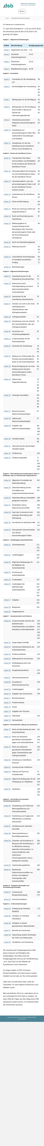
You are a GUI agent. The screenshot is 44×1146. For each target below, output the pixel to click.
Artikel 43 (7, 458)
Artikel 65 (7, 663)
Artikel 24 (7, 276)
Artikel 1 (7, 50)
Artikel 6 (7, 86)
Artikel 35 (7, 379)
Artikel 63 (7, 654)
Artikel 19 (7, 223)
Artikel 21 (7, 247)
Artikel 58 (7, 607)
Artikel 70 (7, 694)
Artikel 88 (7, 833)
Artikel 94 (7, 908)
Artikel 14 (7, 181)
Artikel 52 (7, 555)
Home (7, 18)
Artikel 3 (7, 61)
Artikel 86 (7, 816)
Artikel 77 (7, 729)
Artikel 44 (7, 480)
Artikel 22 (7, 257)
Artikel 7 (7, 99)
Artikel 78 (7, 737)
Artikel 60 (7, 621)
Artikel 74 (7, 711)
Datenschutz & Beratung (28, 4)
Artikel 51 (7, 545)
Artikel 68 (7, 682)
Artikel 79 (7, 747)
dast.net (24, 1019)
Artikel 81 (7, 767)
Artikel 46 (7, 498)
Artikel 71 (7, 698)
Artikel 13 (7, 171)
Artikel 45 (7, 487)
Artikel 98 (7, 935)
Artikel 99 (7, 942)
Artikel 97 (7, 930)
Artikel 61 (7, 642)
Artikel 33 (7, 356)
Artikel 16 (7, 201)
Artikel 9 (7, 120)
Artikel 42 (7, 453)
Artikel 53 (7, 562)
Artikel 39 (7, 426)
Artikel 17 (7, 209)
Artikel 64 (7, 659)
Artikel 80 (7, 760)
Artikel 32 (7, 346)
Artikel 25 (7, 283)
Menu (22, 11)
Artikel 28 (7, 317)
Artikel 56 (7, 584)
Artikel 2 (7, 54)
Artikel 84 (7, 789)
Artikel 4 (7, 69)
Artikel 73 (7, 707)
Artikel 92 (7, 892)
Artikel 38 (7, 418)
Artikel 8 (7, 107)
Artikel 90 (7, 865)
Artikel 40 (7, 439)
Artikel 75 (7, 716)
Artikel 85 (7, 806)
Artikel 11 (7, 143)
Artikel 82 (7, 771)
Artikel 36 (7, 395)
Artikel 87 (7, 826)
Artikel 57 (7, 600)
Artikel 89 (7, 841)
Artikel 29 (7, 321)
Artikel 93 (7, 899)
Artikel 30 (7, 331)
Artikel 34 (7, 366)
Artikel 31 (7, 339)
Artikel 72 (7, 702)
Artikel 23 (7, 267)
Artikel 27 (7, 304)
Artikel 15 (7, 194)
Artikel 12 (7, 158)
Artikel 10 (7, 130)
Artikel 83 (7, 779)
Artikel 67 (7, 677)
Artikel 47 (7, 505)
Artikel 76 (7, 720)
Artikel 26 (7, 296)
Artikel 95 (7, 916)
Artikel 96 (7, 923)
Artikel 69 (7, 689)
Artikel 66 (7, 670)
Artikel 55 (7, 579)
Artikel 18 (7, 216)
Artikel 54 (7, 572)
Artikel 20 (7, 242)
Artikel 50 (7, 530)
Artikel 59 (7, 612)
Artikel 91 (7, 869)
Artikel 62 (7, 647)
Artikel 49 (7, 522)
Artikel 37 (7, 411)
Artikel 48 (7, 512)
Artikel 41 (7, 446)
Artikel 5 (7, 79)
